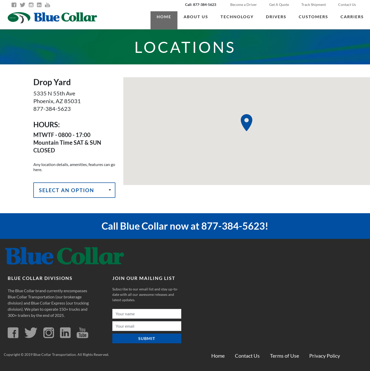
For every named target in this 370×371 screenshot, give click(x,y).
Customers (313, 16)
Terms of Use (284, 356)
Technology (237, 16)
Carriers (352, 16)
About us (196, 16)
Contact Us (347, 4)
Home (164, 16)
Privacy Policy (324, 356)
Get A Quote (279, 4)
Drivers (276, 16)
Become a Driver (243, 4)
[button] (246, 122)
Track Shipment (313, 4)
